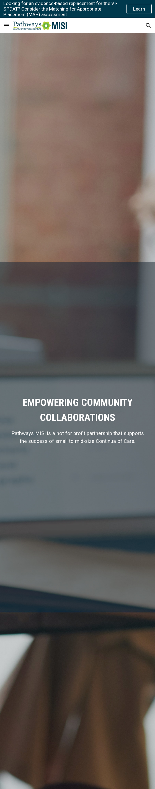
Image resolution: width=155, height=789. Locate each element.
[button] (6, 25)
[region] (77, 9)
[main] (77, 420)
